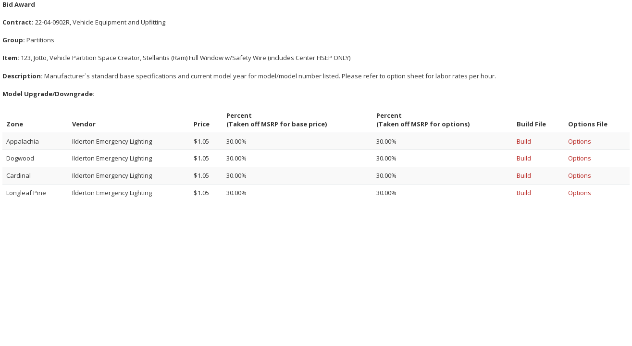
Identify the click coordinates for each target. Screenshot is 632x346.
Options (579, 141)
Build (524, 141)
